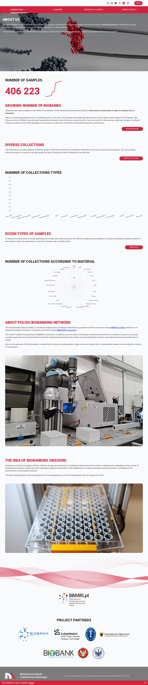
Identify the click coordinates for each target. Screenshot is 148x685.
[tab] (20, 9)
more (31, 682)
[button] (138, 3)
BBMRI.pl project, (118, 328)
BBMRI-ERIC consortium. (67, 330)
